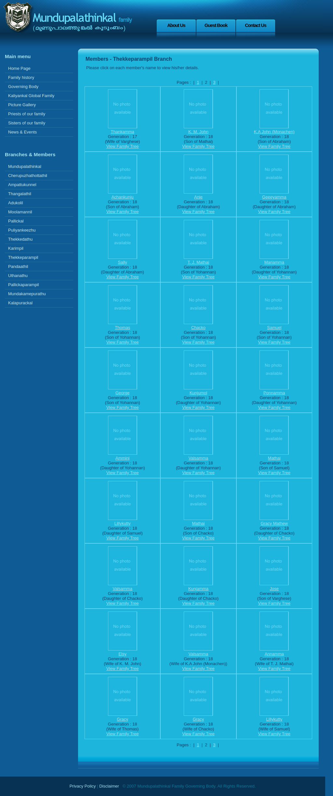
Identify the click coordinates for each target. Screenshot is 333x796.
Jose (274, 588)
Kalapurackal (20, 302)
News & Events (22, 132)
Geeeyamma (274, 197)
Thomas (122, 327)
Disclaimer (109, 786)
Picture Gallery (22, 104)
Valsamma (198, 458)
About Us (176, 25)
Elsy (122, 653)
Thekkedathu (20, 239)
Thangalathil (19, 193)
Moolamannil (20, 211)
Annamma (274, 653)
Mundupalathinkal (24, 166)
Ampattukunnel (22, 184)
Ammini (122, 458)
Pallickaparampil (23, 284)
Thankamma (122, 131)
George (122, 392)
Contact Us (255, 25)
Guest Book (216, 25)
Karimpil (15, 248)
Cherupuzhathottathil (27, 175)
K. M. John (198, 131)
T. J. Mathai (198, 262)
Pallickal (16, 221)
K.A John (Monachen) (274, 131)
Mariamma (274, 262)
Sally (122, 262)
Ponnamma (274, 392)
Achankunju (123, 197)
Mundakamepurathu (27, 293)
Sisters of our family (26, 122)
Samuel (274, 327)
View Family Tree (122, 146)
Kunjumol (198, 392)
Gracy (122, 719)
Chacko (198, 327)
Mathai (274, 458)
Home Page (19, 68)
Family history (21, 77)
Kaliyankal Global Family (31, 95)
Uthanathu (18, 275)
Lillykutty (122, 523)
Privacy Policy (83, 786)
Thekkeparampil (23, 257)
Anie (198, 197)
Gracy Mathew (274, 523)
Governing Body (23, 86)
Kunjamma (198, 588)
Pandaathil (18, 266)
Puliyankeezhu (22, 230)
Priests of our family (26, 113)
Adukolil (15, 202)
